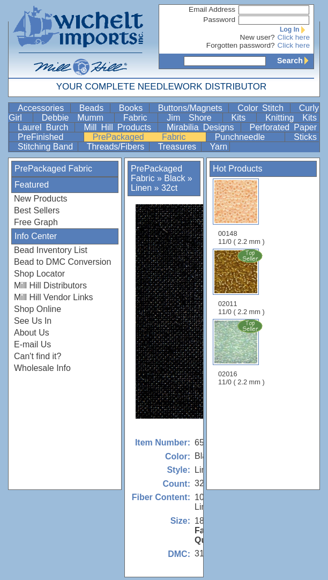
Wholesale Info (42, 368)
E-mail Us (32, 344)
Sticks (305, 137)
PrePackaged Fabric (148, 137)
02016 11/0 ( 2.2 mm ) (242, 352)
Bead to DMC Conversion (62, 261)
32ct (169, 187)
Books (133, 108)
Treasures (178, 146)
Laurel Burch (45, 127)
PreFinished (49, 137)
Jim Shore (193, 117)
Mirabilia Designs (202, 127)
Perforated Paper (283, 127)
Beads (93, 108)
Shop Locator (39, 273)
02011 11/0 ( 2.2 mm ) (242, 282)
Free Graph (36, 222)
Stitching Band (47, 146)
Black (174, 178)
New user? (257, 37)
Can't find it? (37, 356)
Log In (295, 29)
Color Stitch (262, 108)
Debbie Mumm (77, 117)
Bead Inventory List (50, 250)
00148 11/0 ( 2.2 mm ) (241, 212)
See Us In (32, 320)
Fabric (139, 117)
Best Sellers (36, 210)
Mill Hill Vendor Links (53, 297)
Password (219, 20)
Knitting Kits (291, 117)
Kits (243, 117)
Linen (141, 187)
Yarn (219, 146)
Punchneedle (249, 137)
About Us (31, 332)
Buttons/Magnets (192, 108)
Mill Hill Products (119, 127)
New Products (41, 198)
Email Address (212, 9)
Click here (294, 37)
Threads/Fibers (117, 146)
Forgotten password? (240, 45)
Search (295, 60)
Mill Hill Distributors (50, 285)
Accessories (43, 108)
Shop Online (37, 309)
